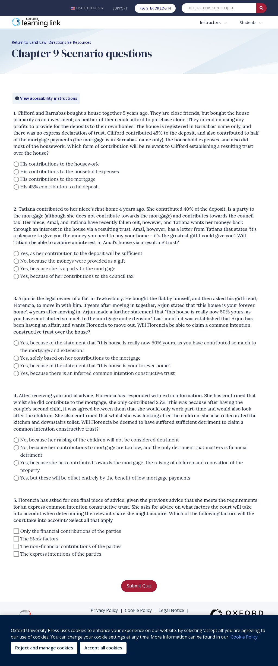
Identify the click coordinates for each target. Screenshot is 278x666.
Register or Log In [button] (155, 8)
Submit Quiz (139, 586)
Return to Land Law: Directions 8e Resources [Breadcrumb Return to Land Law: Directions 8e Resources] (51, 42)
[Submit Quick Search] (261, 8)
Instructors (211, 22)
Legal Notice (171, 610)
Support (120, 8)
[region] (139, 640)
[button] (87, 8)
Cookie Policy (138, 610)
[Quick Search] (219, 8)
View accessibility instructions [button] (48, 98)
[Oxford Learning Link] (52, 22)
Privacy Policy (104, 610)
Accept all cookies (103, 648)
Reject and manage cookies (44, 648)
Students (249, 22)
